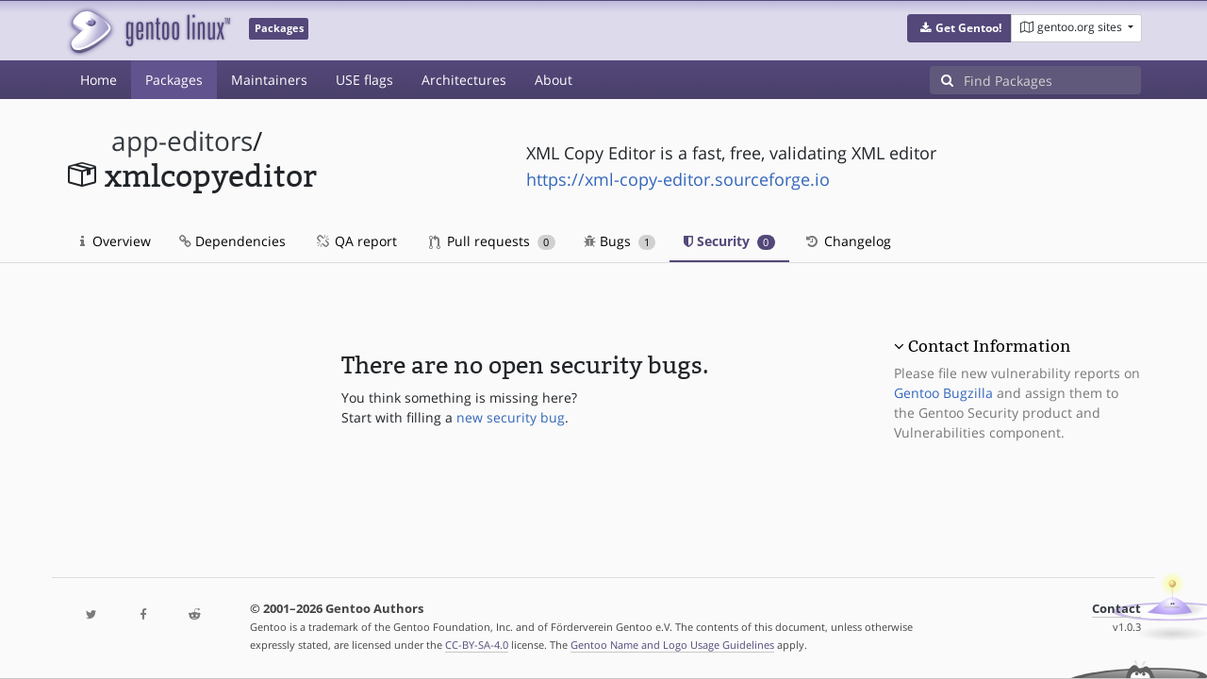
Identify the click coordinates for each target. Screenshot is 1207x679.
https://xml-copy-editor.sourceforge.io (678, 179)
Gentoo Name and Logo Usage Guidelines (672, 645)
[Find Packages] (1052, 80)
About (553, 80)
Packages (174, 80)
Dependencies (232, 241)
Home (98, 80)
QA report (355, 241)
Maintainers (269, 80)
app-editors (182, 141)
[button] (959, 28)
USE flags (364, 80)
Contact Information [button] (989, 346)
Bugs (620, 241)
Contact (1116, 609)
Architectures (464, 80)
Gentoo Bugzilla (943, 393)
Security (729, 241)
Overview (115, 241)
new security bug (510, 417)
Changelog (847, 241)
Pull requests (492, 241)
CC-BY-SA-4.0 (476, 645)
